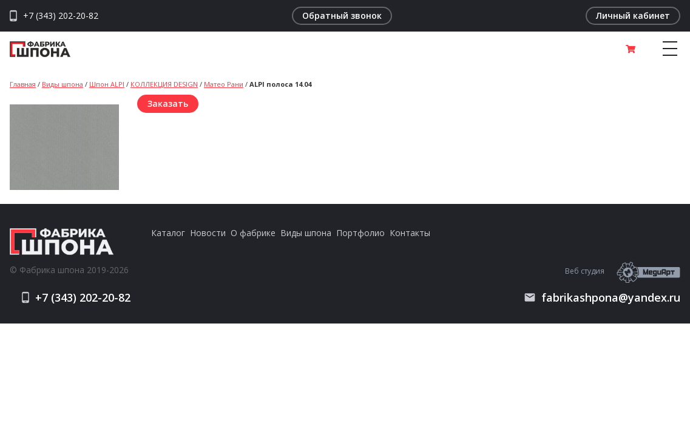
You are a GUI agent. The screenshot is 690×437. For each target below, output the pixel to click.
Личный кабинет (633, 15)
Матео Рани (223, 84)
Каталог (168, 233)
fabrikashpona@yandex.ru (602, 297)
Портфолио (360, 233)
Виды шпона (62, 84)
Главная (23, 84)
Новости (208, 233)
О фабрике (253, 233)
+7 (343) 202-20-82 (60, 16)
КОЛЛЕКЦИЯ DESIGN (164, 84)
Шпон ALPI (106, 84)
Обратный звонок (342, 15)
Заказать (167, 103)
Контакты (410, 233)
